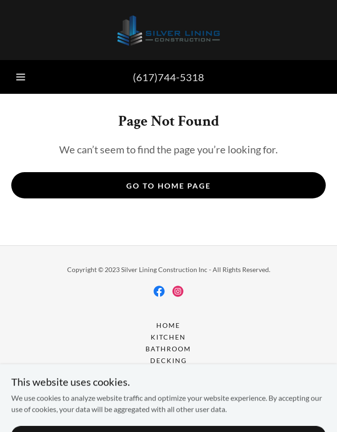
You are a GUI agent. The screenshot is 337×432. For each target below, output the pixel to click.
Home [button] (168, 325)
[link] (168, 30)
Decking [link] (168, 360)
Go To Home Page (168, 185)
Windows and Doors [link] (168, 384)
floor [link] (168, 372)
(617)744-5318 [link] (168, 77)
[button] (20, 77)
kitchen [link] (168, 337)
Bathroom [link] (168, 349)
